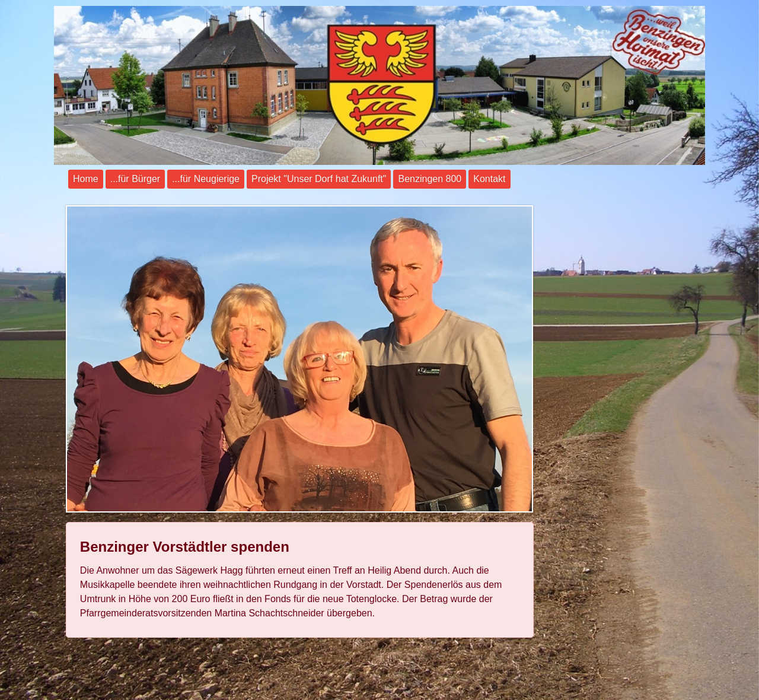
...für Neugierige (206, 179)
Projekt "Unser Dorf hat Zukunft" (318, 179)
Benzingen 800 (429, 179)
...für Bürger (135, 179)
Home (85, 179)
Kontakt (489, 179)
